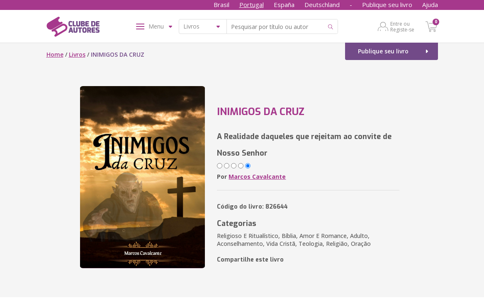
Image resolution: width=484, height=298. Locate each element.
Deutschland (322, 4)
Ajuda (430, 4)
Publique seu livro (387, 4)
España (284, 4)
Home (54, 54)
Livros (77, 54)
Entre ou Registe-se (402, 26)
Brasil (221, 4)
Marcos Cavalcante (257, 176)
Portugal (251, 4)
